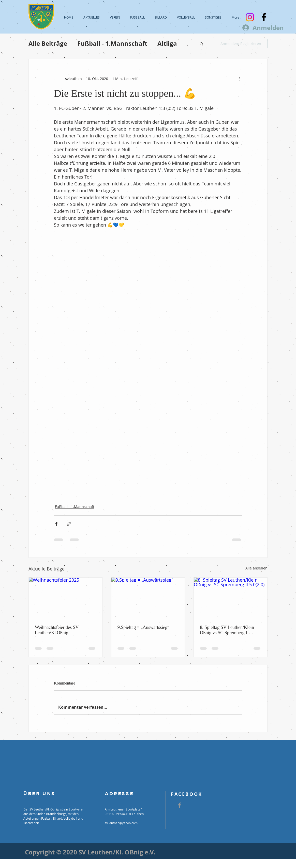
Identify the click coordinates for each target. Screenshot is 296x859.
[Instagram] (249, 17)
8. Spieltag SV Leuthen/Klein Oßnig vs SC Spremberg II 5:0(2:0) (227, 630)
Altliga (167, 43)
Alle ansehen (256, 568)
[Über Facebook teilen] (56, 523)
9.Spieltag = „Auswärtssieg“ (143, 627)
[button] (201, 44)
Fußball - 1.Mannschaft (112, 43)
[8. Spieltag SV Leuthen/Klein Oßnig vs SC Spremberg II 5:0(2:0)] (230, 598)
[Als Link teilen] (68, 523)
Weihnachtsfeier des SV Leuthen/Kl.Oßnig (57, 630)
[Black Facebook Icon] (263, 17)
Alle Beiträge (47, 43)
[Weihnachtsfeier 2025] (65, 598)
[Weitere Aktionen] (239, 78)
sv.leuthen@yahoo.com (121, 823)
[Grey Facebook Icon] (179, 805)
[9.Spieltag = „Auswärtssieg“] (148, 598)
